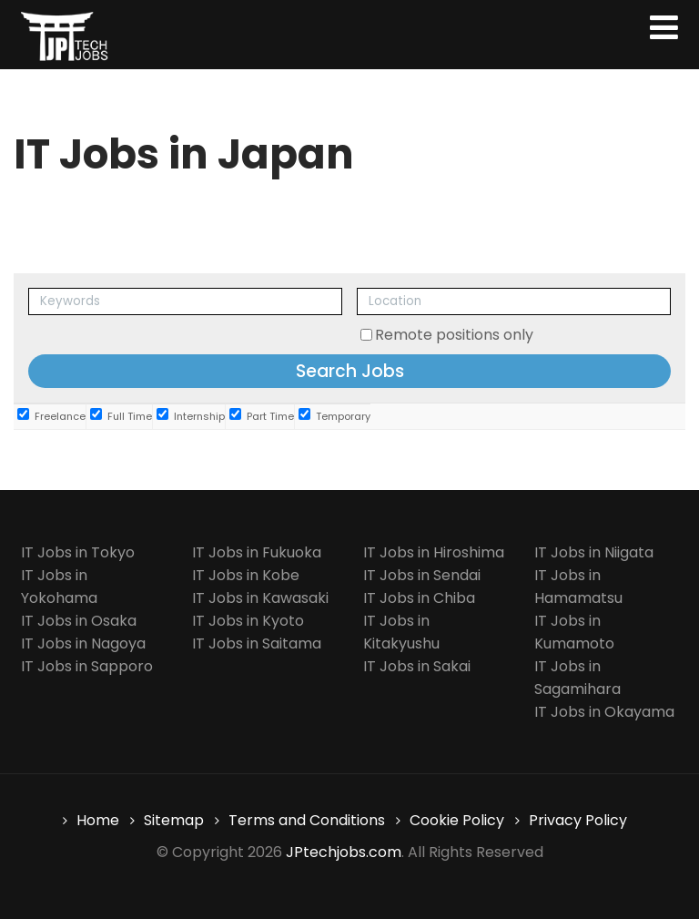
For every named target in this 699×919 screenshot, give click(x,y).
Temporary (334, 416)
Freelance (51, 416)
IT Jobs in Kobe (245, 575)
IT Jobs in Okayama (604, 711)
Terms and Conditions (306, 820)
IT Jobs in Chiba (419, 597)
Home (97, 820)
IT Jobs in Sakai (417, 666)
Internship (191, 416)
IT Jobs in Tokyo (78, 552)
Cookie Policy (457, 820)
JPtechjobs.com (343, 852)
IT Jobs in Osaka (79, 620)
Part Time (261, 416)
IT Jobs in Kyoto (248, 620)
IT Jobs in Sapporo (87, 666)
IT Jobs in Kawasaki (260, 597)
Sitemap (174, 820)
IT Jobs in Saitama (256, 643)
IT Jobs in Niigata (593, 552)
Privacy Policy (578, 820)
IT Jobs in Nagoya (83, 643)
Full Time (121, 416)
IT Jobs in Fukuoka (256, 552)
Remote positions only (454, 334)
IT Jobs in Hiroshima (433, 552)
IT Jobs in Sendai (422, 575)
